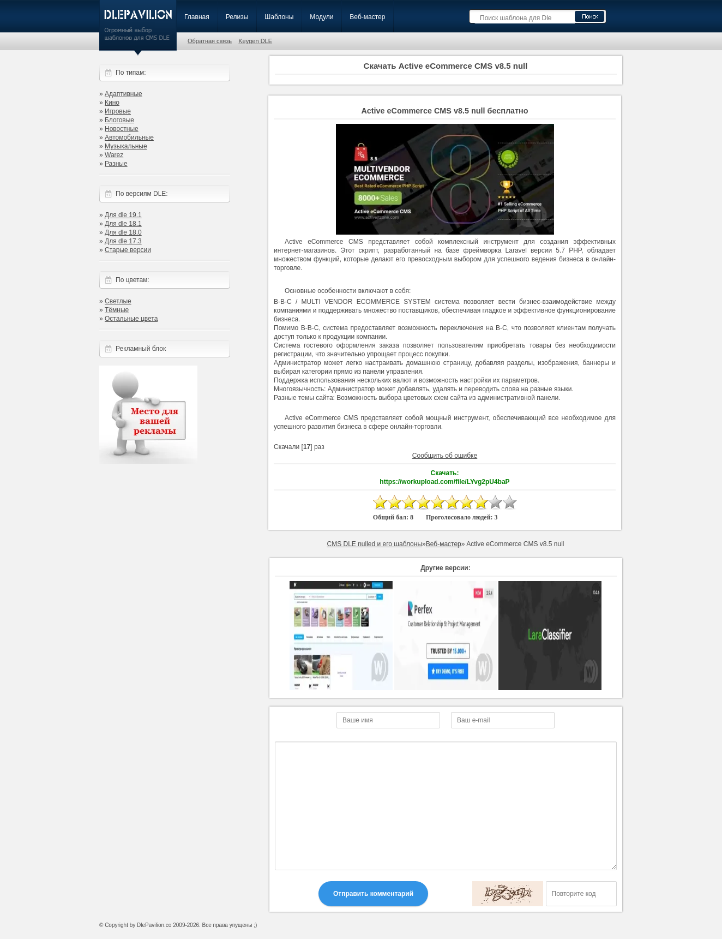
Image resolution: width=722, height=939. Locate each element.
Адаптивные (123, 94)
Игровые (118, 111)
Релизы (237, 17)
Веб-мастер (367, 17)
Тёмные (117, 310)
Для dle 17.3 (123, 241)
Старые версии (128, 250)
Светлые (118, 301)
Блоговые (119, 120)
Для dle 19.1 (123, 215)
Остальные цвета (131, 318)
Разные (116, 164)
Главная (196, 17)
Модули (321, 17)
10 (509, 502)
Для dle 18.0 (123, 232)
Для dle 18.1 (123, 224)
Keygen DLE (255, 41)
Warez (114, 155)
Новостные (122, 129)
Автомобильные (129, 137)
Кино (112, 102)
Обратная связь (210, 41)
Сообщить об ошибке (444, 455)
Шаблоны (278, 17)
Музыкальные (126, 146)
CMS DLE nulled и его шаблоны (374, 544)
